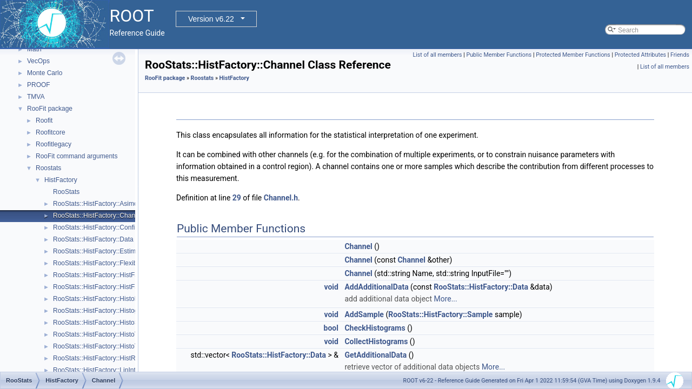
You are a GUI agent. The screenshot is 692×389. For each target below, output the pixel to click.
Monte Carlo (44, 73)
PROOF (38, 85)
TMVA (35, 96)
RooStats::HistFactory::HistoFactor (103, 299)
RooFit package (49, 108)
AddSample (364, 314)
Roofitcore (50, 132)
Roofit (44, 120)
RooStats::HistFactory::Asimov (97, 203)
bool (331, 328)
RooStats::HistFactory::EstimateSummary (112, 251)
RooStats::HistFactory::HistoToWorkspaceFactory (124, 334)
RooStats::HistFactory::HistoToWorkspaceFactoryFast (130, 346)
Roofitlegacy (53, 144)
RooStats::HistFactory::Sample (440, 314)
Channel (358, 246)
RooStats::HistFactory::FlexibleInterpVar (110, 263)
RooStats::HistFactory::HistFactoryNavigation (118, 275)
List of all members (437, 54)
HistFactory (60, 180)
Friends (679, 54)
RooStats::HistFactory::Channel (98, 215)
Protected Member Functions (573, 54)
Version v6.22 (211, 19)
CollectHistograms (376, 341)
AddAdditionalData (376, 287)
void (331, 287)
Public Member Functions (498, 54)
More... (445, 298)
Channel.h (281, 197)
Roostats (48, 168)
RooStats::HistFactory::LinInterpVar (104, 370)
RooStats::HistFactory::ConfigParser (105, 227)
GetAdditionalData (375, 355)
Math (34, 49)
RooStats (66, 192)
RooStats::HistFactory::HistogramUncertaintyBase (125, 310)
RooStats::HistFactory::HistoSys (99, 322)
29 (236, 197)
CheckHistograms (374, 328)
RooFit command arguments (76, 156)
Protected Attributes (640, 54)
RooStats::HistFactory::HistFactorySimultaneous (122, 287)
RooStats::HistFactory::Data (93, 239)
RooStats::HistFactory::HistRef (97, 358)
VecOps (38, 61)
